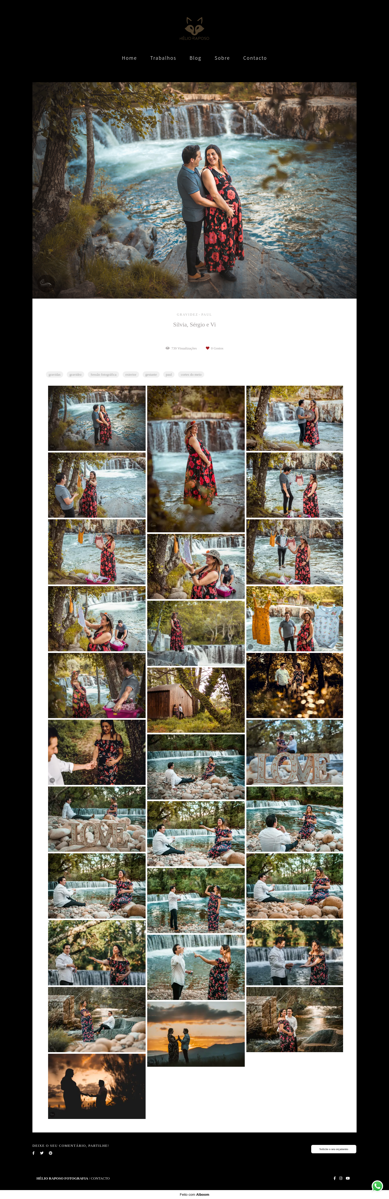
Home (129, 58)
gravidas (55, 374)
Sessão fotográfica (103, 374)
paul (169, 374)
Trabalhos (163, 58)
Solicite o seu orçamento (333, 1149)
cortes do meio (191, 374)
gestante (151, 374)
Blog (196, 58)
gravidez (75, 374)
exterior (130, 374)
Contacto (255, 58)
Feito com (194, 1195)
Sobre (222, 58)
